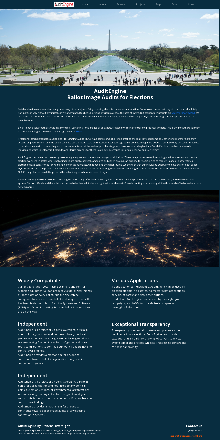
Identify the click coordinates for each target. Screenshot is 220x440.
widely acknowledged (183, 113)
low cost (80, 131)
